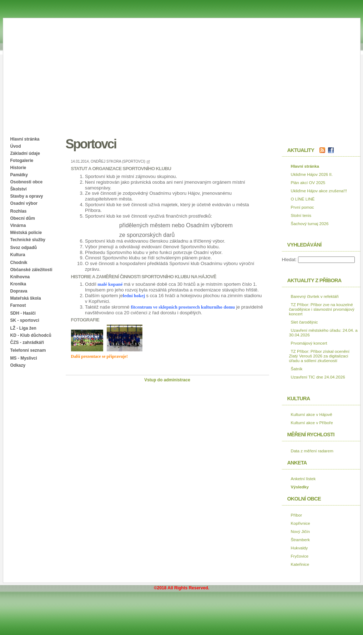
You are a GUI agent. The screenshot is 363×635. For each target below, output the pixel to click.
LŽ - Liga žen (23, 328)
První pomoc (302, 207)
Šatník (297, 368)
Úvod (15, 146)
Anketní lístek (303, 478)
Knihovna (20, 276)
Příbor (296, 515)
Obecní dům (22, 218)
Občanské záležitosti (31, 269)
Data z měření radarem (312, 450)
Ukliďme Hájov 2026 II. (312, 174)
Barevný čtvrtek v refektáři (315, 296)
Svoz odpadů (23, 247)
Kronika (18, 283)
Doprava (18, 291)
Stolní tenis (301, 215)
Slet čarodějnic (304, 322)
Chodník (18, 262)
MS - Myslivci (23, 358)
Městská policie (26, 232)
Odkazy (18, 365)
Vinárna (18, 225)
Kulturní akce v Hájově (311, 414)
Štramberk (300, 539)
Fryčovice (300, 556)
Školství (18, 189)
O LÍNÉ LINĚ (303, 199)
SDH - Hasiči (23, 313)
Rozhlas (18, 211)
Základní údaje (25, 153)
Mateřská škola (25, 298)
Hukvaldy (299, 547)
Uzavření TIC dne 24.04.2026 (318, 377)
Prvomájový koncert (309, 343)
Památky (19, 174)
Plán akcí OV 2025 (308, 182)
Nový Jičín (300, 531)
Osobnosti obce (26, 181)
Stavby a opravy (26, 196)
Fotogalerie (22, 160)
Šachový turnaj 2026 (310, 223)
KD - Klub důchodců (30, 335)
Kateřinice (300, 564)
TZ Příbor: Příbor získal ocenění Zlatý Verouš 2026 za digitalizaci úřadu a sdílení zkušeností (319, 356)
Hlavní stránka (25, 139)
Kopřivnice (300, 523)
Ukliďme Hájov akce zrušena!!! (319, 190)
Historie (18, 167)
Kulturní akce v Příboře (312, 422)
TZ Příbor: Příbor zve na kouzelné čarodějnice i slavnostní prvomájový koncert (321, 309)
